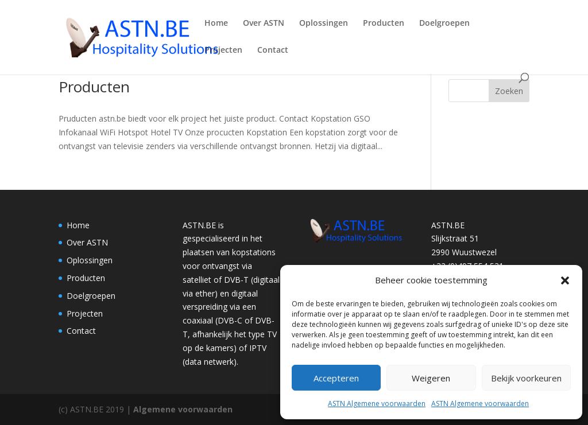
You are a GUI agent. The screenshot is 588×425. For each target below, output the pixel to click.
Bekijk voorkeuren (526, 378)
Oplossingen (323, 23)
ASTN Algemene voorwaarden (376, 403)
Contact (272, 50)
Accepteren (336, 378)
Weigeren (431, 378)
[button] (565, 280)
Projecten (223, 50)
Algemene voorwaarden (183, 409)
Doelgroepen (444, 23)
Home (216, 23)
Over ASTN (263, 23)
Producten (383, 23)
